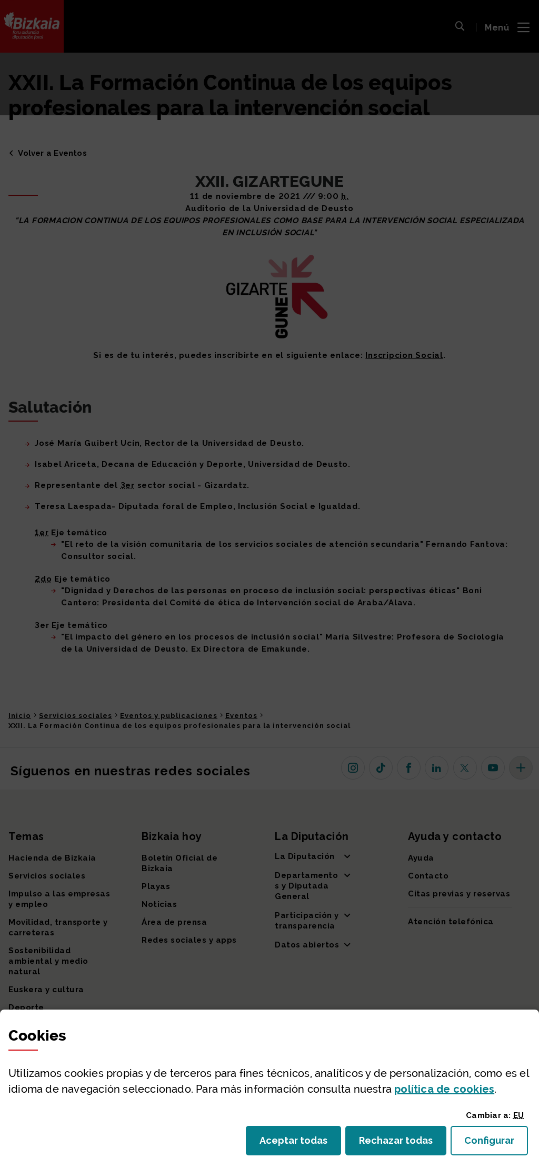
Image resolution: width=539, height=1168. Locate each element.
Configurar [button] (496, 1143)
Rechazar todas (402, 1143)
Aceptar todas (300, 1143)
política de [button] (444, 1089)
